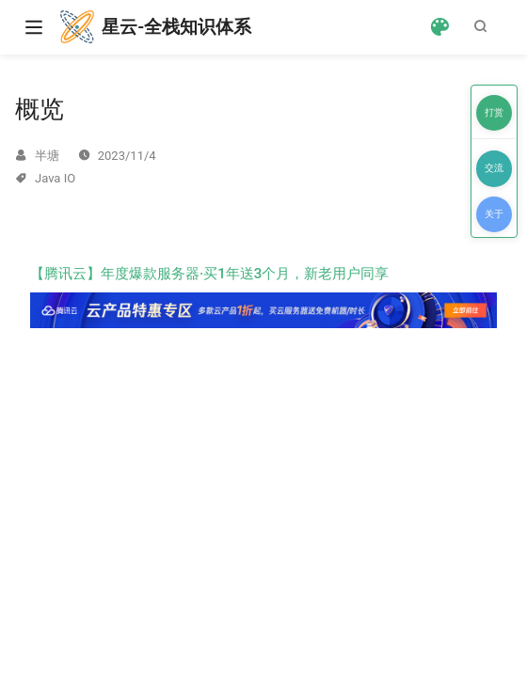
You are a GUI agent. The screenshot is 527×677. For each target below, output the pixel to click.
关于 (494, 214)
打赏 (494, 112)
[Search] (484, 26)
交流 (494, 168)
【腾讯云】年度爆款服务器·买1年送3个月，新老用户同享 (263, 296)
